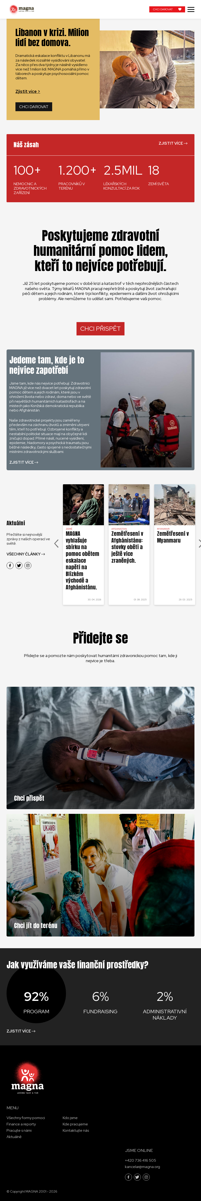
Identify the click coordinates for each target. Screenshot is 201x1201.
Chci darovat (33, 106)
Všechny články (23, 554)
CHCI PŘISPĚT (100, 329)
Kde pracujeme (75, 1124)
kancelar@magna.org (142, 1166)
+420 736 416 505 (140, 1160)
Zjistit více (171, 143)
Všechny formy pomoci (26, 1117)
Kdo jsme (70, 1117)
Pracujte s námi (19, 1130)
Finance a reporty (21, 1124)
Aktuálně (14, 1136)
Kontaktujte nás (76, 1130)
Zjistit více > (27, 91)
